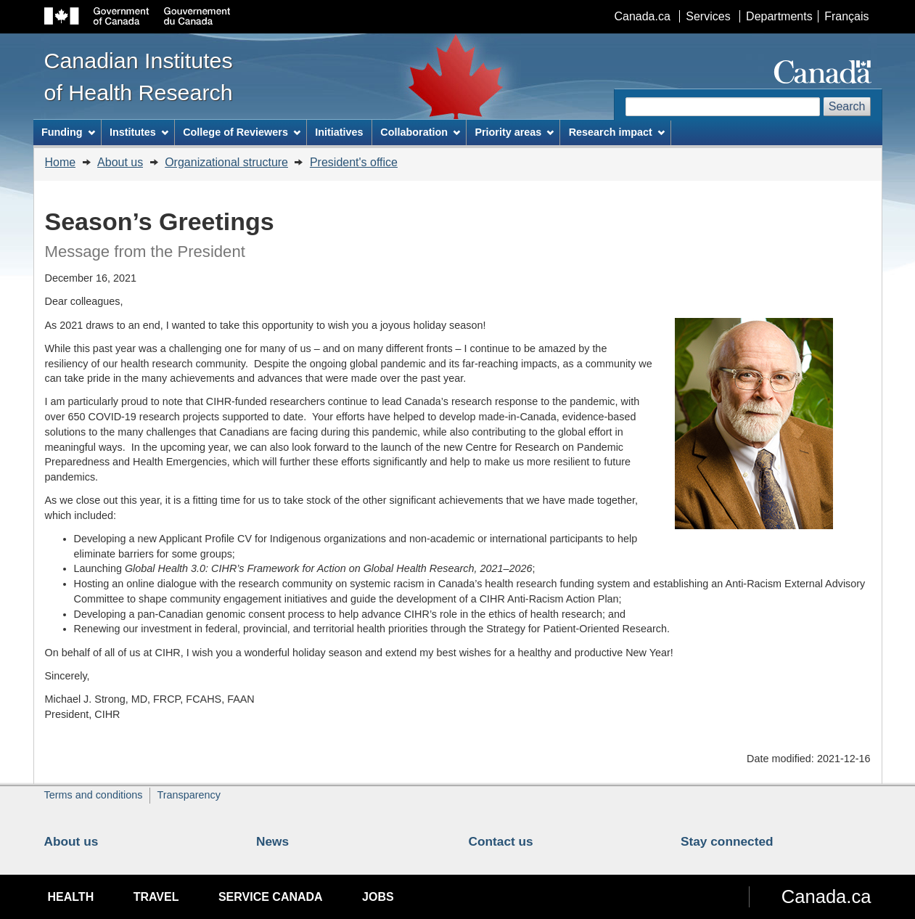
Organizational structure (226, 162)
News (272, 841)
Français (846, 16)
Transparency (188, 795)
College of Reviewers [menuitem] (241, 132)
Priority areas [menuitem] (514, 132)
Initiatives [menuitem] (339, 132)
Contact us (501, 841)
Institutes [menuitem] (139, 132)
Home (60, 162)
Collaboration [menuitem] (420, 132)
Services (708, 16)
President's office (354, 162)
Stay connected (727, 841)
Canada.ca (642, 16)
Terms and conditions (93, 795)
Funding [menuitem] (68, 132)
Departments (779, 16)
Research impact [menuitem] (617, 132)
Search (847, 106)
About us (120, 162)
